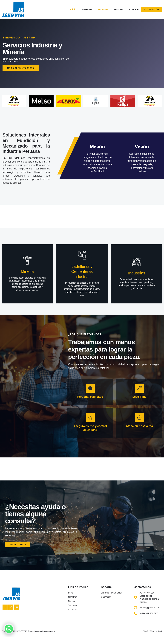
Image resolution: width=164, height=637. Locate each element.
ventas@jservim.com (150, 607)
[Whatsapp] (9, 629)
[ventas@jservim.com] (135, 608)
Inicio (73, 9)
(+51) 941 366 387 (149, 613)
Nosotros (87, 9)
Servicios (103, 9)
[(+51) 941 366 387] (135, 613)
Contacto (134, 9)
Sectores (119, 9)
